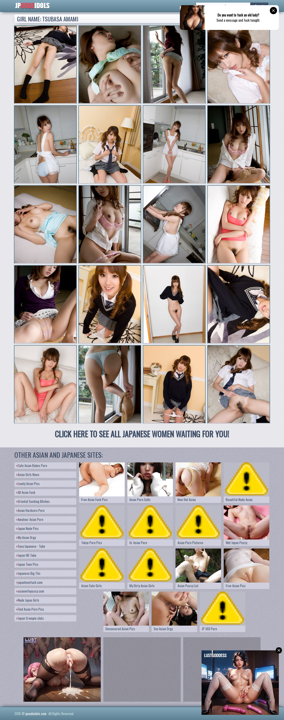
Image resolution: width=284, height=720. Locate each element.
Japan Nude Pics (27, 528)
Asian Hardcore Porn (30, 510)
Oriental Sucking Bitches (33, 501)
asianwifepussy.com (30, 591)
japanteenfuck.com (29, 582)
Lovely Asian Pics (28, 483)
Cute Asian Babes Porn (31, 465)
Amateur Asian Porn (29, 519)
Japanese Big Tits (28, 573)
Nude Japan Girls (27, 600)
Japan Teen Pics (27, 564)
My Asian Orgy (26, 537)
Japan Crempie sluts (30, 618)
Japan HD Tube (26, 555)
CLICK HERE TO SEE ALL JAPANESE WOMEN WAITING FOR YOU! (142, 434)
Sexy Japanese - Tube (30, 546)
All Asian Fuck (25, 492)
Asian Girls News (27, 474)
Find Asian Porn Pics (30, 609)
